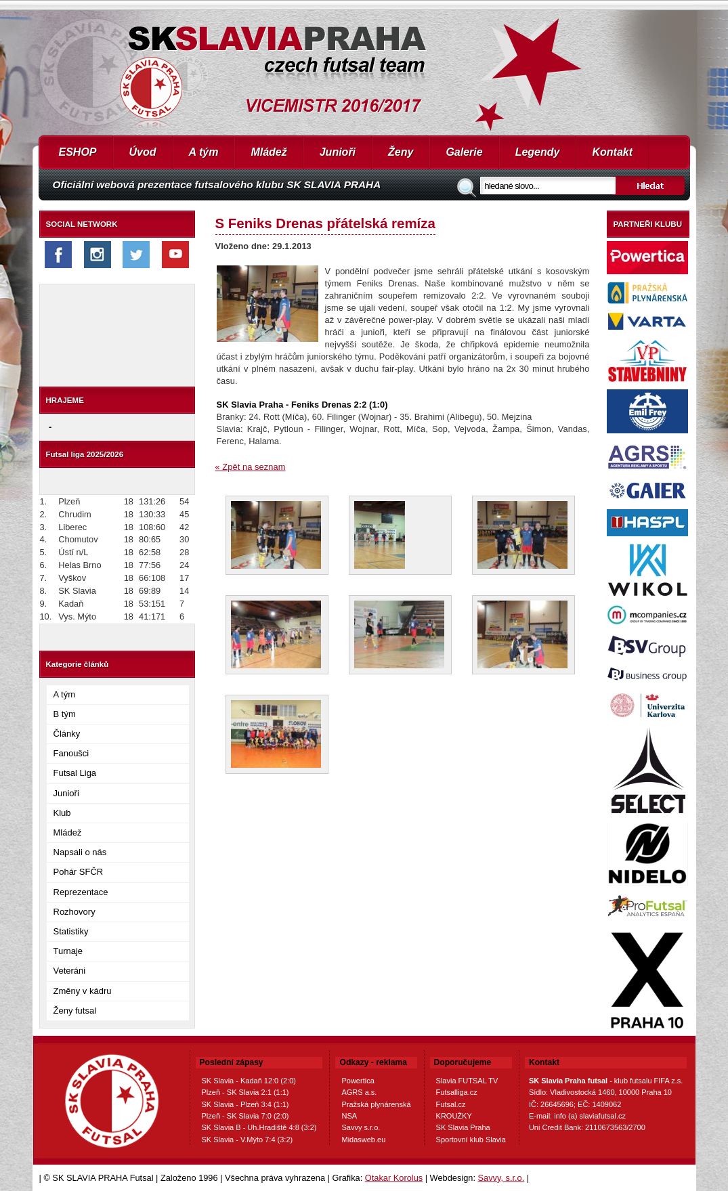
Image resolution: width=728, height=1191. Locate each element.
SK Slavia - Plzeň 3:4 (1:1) (245, 1104)
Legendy (537, 152)
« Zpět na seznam (250, 467)
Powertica (357, 1081)
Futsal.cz (451, 1104)
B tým (64, 714)
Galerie (464, 152)
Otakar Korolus (394, 1178)
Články (67, 734)
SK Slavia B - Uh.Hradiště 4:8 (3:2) (259, 1127)
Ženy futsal (75, 1010)
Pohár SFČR (78, 872)
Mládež (268, 152)
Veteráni (69, 971)
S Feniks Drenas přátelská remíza (325, 223)
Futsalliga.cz (456, 1092)
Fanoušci (71, 753)
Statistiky (71, 931)
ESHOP (78, 152)
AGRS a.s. (359, 1092)
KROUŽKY (454, 1116)
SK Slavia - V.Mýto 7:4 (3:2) (247, 1139)
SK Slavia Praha (463, 1127)
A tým (204, 152)
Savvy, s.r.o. (501, 1178)
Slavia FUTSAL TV (467, 1081)
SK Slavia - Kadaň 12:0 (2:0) (249, 1081)
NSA (349, 1116)
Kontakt (612, 152)
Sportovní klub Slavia (471, 1139)
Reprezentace (80, 892)
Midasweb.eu (363, 1139)
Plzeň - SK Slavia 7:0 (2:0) (245, 1116)
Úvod (142, 152)
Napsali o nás (80, 852)
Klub (62, 813)
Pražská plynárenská (375, 1104)
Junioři (338, 152)
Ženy (400, 152)
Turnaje (68, 951)
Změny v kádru (82, 991)
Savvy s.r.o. (360, 1127)
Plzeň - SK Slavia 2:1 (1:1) (245, 1092)
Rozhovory (74, 912)
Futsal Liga (75, 773)
